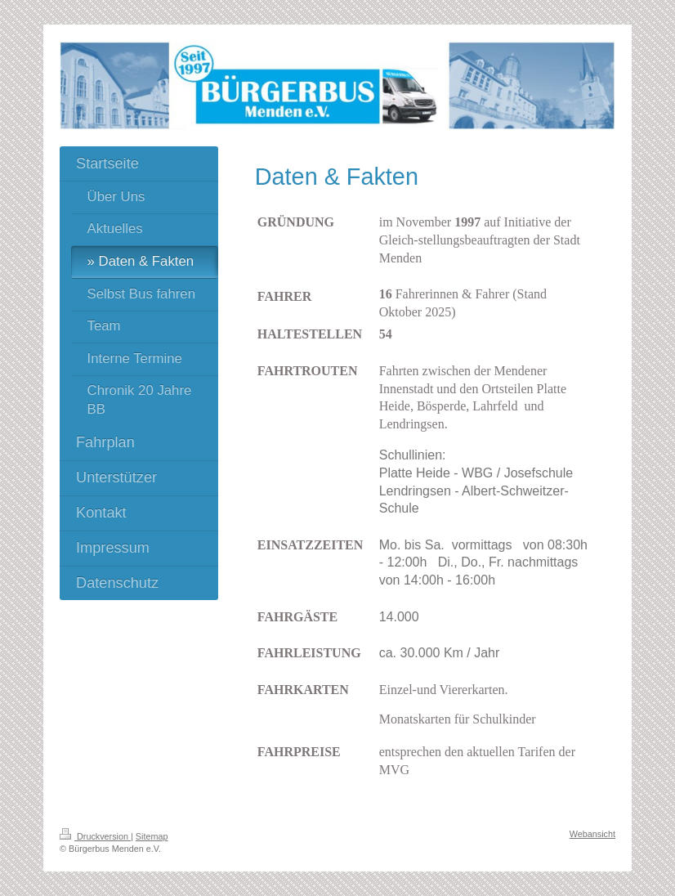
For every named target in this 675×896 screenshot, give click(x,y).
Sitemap (152, 836)
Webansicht (592, 834)
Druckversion (95, 836)
